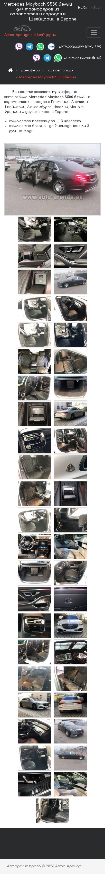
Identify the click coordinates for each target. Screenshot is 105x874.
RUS (82, 7)
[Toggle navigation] (94, 32)
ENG (95, 7)
